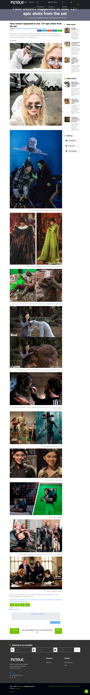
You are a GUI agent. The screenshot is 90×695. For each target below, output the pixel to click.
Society (31, 2)
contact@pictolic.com (17, 675)
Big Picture (48, 662)
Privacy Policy (52, 686)
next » (58, 630)
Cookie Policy (68, 686)
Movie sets (58, 599)
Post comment (55, 622)
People (36, 28)
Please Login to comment (37, 614)
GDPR (74, 686)
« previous (14, 630)
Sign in (66, 665)
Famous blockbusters (48, 599)
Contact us (14, 673)
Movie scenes (38, 599)
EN (77, 4)
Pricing (64, 4)
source (11, 607)
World (25, 2)
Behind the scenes (23, 601)
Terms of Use (60, 686)
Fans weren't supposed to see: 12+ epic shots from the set (37, 631)
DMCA (78, 686)
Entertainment (29, 28)
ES (79, 4)
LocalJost (17, 688)
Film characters (14, 601)
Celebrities (18, 28)
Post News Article (52, 4)
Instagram (71, 151)
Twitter (70, 146)
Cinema (24, 28)
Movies (27, 599)
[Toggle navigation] (11, 6)
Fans (16, 599)
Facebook (70, 140)
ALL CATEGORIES (40, 4)
